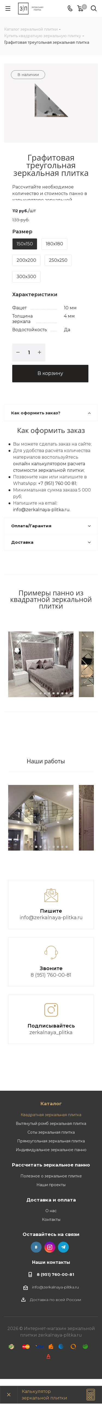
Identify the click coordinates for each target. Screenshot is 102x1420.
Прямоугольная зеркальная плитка (51, 1182)
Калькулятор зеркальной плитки (44, 1395)
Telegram (63, 1288)
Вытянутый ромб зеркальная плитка (51, 1164)
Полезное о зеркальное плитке (51, 1217)
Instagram (49, 1288)
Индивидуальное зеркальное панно (51, 1190)
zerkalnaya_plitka (51, 1073)
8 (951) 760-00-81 (51, 1016)
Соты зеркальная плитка (51, 1173)
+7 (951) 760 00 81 (57, 483)
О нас (51, 1251)
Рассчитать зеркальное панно (51, 1206)
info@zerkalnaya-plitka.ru (41, 509)
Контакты (51, 1260)
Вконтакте (36, 1288)
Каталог (51, 1144)
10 (71, 714)
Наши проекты (51, 1225)
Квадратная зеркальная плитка (51, 1155)
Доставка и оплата (51, 1241)
